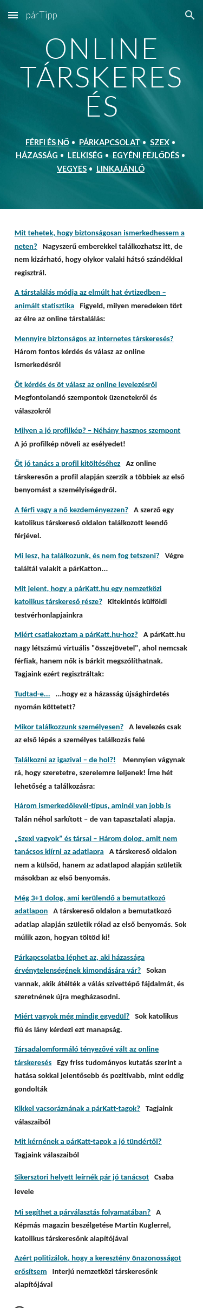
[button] (13, 15)
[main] (101, 104)
